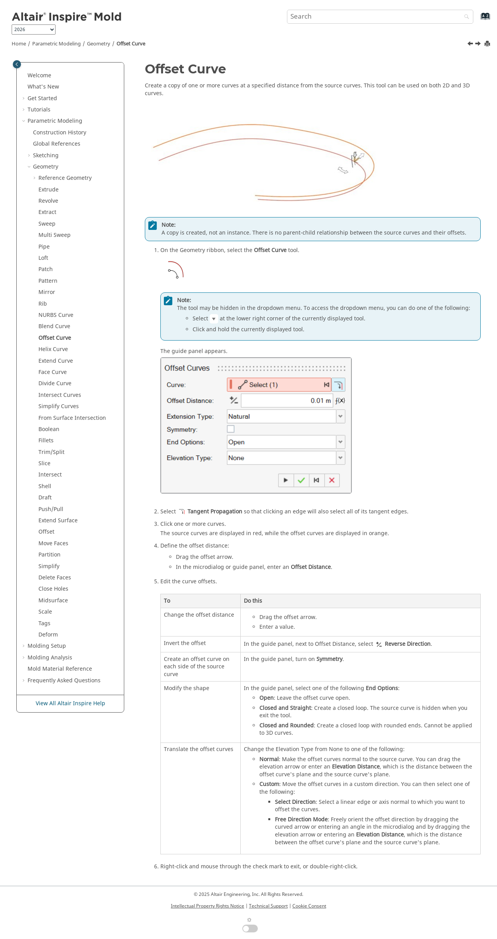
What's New (43, 87)
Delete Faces (54, 578)
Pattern (47, 281)
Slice (44, 463)
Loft (43, 258)
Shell (44, 486)
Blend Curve (54, 326)
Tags (44, 623)
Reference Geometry (65, 178)
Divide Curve (54, 383)
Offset (46, 532)
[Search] (465, 17)
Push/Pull (50, 509)
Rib (42, 304)
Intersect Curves (59, 395)
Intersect (50, 475)
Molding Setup (47, 646)
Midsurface (53, 600)
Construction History (59, 133)
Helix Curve (53, 349)
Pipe (44, 247)
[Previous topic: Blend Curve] (471, 44)
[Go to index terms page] (477, 20)
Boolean (48, 429)
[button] (24, 76)
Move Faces (53, 543)
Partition (49, 555)
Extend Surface (58, 520)
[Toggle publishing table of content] (17, 64)
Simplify (48, 566)
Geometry (98, 43)
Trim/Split (51, 452)
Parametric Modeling (56, 43)
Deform (48, 635)
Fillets (46, 440)
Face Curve (52, 372)
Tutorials (39, 110)
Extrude (48, 190)
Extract (47, 212)
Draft (45, 498)
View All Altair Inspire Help (70, 703)
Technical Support (268, 905)
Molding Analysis (50, 658)
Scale (45, 612)
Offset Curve (130, 43)
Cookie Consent (309, 905)
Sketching (46, 155)
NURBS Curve (55, 315)
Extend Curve (55, 361)
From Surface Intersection (72, 418)
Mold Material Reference (60, 669)
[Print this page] (488, 44)
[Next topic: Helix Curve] (479, 44)
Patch (45, 269)
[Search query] (380, 17)
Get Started (42, 98)
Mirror (46, 292)
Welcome (39, 75)
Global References (56, 144)
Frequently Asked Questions (64, 680)
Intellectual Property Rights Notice (207, 905)
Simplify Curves (58, 406)
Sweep (47, 224)
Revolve (48, 201)
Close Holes (53, 589)
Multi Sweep (54, 235)
